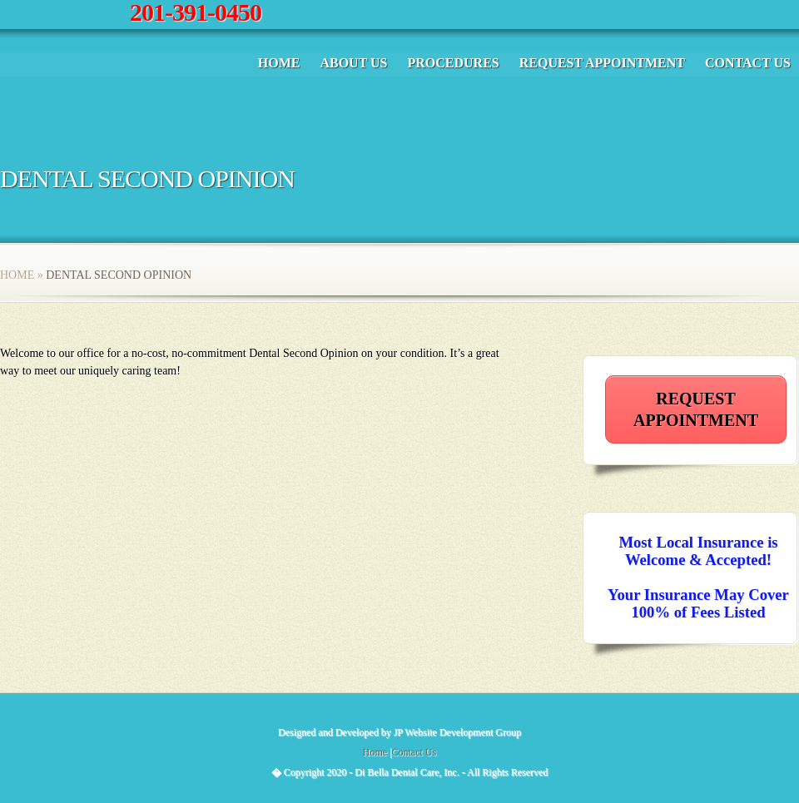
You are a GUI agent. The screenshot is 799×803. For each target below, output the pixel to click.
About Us (353, 63)
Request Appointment (602, 63)
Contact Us (748, 63)
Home (279, 63)
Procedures (453, 63)
